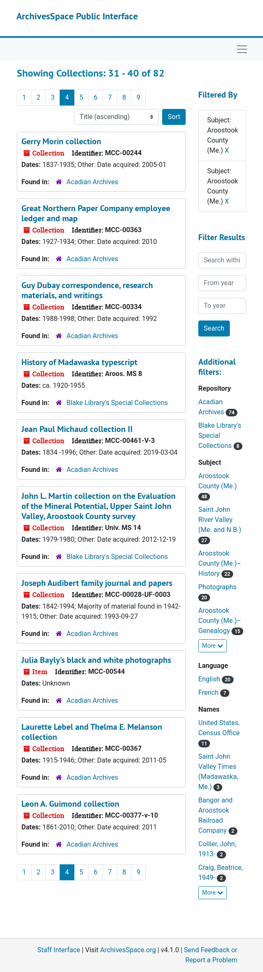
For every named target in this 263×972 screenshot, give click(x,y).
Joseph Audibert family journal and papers (96, 582)
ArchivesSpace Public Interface (77, 16)
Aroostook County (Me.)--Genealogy (219, 621)
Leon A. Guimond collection (70, 803)
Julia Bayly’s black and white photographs (96, 659)
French (209, 693)
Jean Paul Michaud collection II (77, 429)
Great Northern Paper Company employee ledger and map (95, 213)
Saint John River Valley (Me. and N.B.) (219, 520)
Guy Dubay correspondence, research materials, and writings (87, 290)
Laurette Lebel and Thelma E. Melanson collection (91, 731)
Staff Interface (58, 950)
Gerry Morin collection (61, 141)
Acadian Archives (92, 182)
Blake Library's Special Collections (117, 403)
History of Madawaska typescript (79, 362)
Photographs (217, 587)
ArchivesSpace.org (128, 950)
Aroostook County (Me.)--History (219, 563)
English (210, 679)
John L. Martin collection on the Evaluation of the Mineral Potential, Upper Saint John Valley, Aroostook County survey (98, 506)
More (212, 645)
